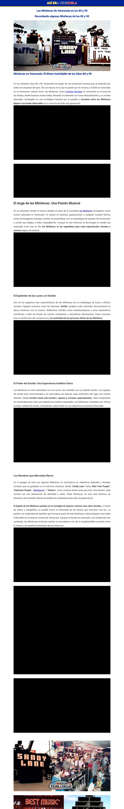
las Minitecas (85, 211)
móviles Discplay (74, 91)
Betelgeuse (39, 490)
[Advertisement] (62, 181)
